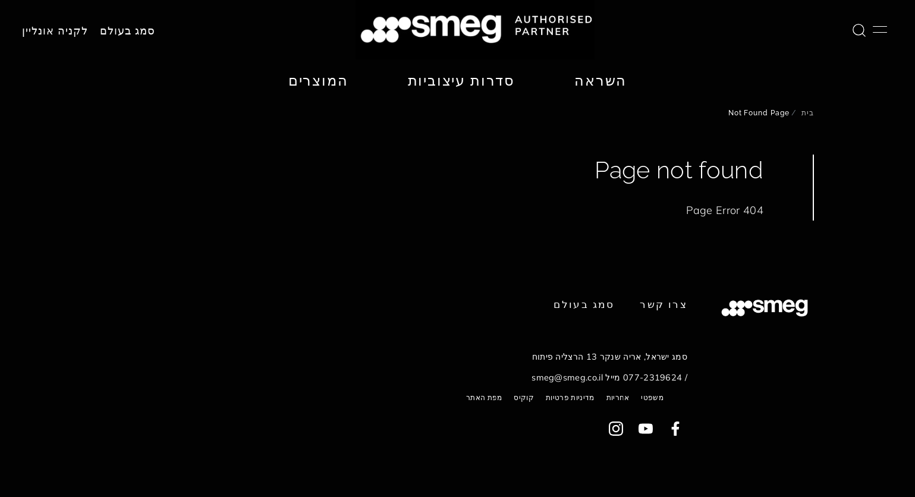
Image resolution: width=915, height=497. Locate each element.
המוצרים (318, 80)
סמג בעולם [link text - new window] (584, 304)
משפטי (652, 397)
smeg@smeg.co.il (567, 377)
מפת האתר (484, 397)
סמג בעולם (127, 31)
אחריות (618, 397)
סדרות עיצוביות (461, 80)
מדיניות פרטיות (570, 397)
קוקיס (524, 397)
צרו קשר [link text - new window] (663, 304)
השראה (600, 80)
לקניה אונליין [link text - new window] (55, 31)
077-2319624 (653, 377)
